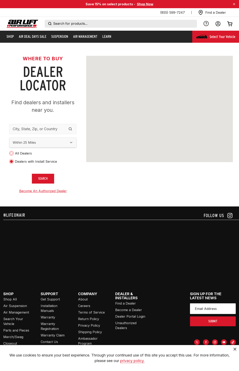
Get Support (50, 299)
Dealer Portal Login (130, 316)
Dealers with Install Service (36, 161)
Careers (84, 306)
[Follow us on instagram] (218, 215)
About (83, 299)
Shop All (10, 299)
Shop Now (145, 4)
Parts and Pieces (16, 330)
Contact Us (49, 342)
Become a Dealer (128, 310)
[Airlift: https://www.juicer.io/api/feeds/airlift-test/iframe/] (121, 251)
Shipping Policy (90, 332)
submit (212, 321)
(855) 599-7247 (172, 12)
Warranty (48, 317)
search (43, 178)
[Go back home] (22, 24)
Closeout (10, 343)
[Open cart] (229, 23)
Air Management (16, 312)
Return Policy (88, 319)
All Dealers (23, 153)
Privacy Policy (89, 325)
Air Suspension (15, 306)
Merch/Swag (13, 337)
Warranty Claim (53, 335)
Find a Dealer (125, 303)
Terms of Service (91, 312)
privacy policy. (132, 361)
